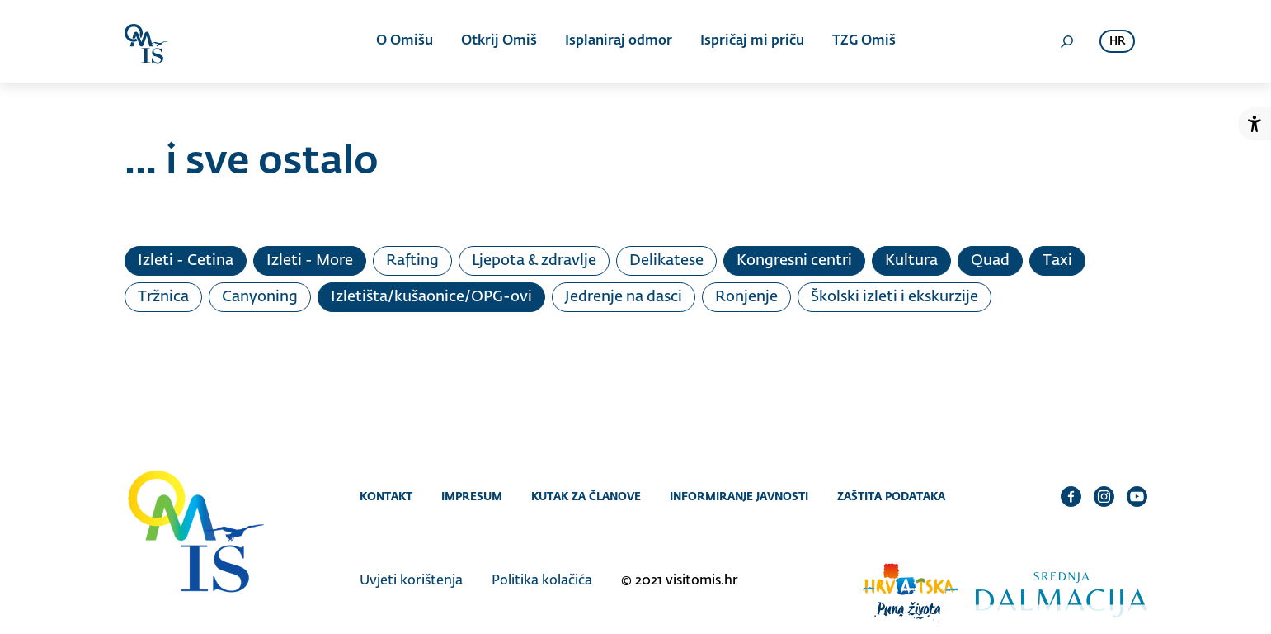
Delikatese (666, 260)
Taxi (1057, 260)
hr (1117, 41)
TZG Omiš (864, 41)
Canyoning (260, 297)
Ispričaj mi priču (752, 41)
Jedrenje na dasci (623, 297)
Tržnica (163, 297)
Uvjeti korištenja (411, 581)
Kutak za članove (586, 496)
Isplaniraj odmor (618, 41)
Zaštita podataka (891, 496)
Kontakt (386, 496)
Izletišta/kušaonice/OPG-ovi (431, 297)
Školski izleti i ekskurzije (894, 297)
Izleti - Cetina (185, 260)
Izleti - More (309, 260)
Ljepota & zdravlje (534, 260)
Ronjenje (746, 297)
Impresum (471, 496)
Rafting (412, 260)
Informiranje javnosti (739, 496)
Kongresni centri (794, 260)
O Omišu (404, 41)
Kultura (911, 260)
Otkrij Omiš (499, 41)
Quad (990, 260)
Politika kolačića (542, 581)
